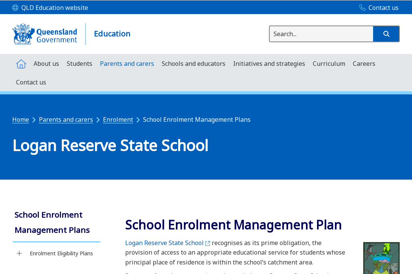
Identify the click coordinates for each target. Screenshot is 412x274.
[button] (386, 33)
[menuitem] (21, 63)
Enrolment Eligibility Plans (61, 253)
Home (20, 119)
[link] (56, 223)
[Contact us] (377, 8)
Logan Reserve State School (167, 243)
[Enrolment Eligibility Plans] (19, 253)
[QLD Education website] (50, 8)
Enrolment (118, 119)
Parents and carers (66, 119)
